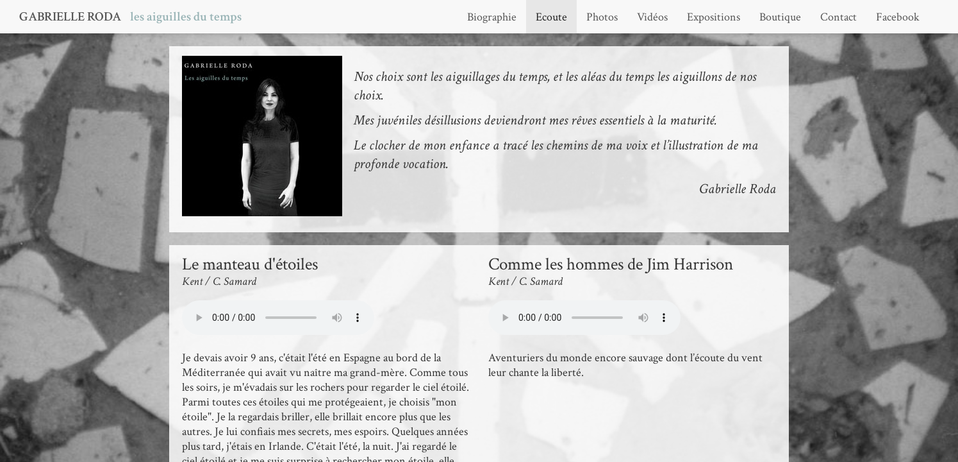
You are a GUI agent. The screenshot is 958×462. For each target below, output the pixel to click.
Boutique (780, 17)
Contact (838, 17)
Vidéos (652, 17)
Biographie (491, 17)
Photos (602, 17)
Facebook (898, 17)
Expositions (713, 17)
